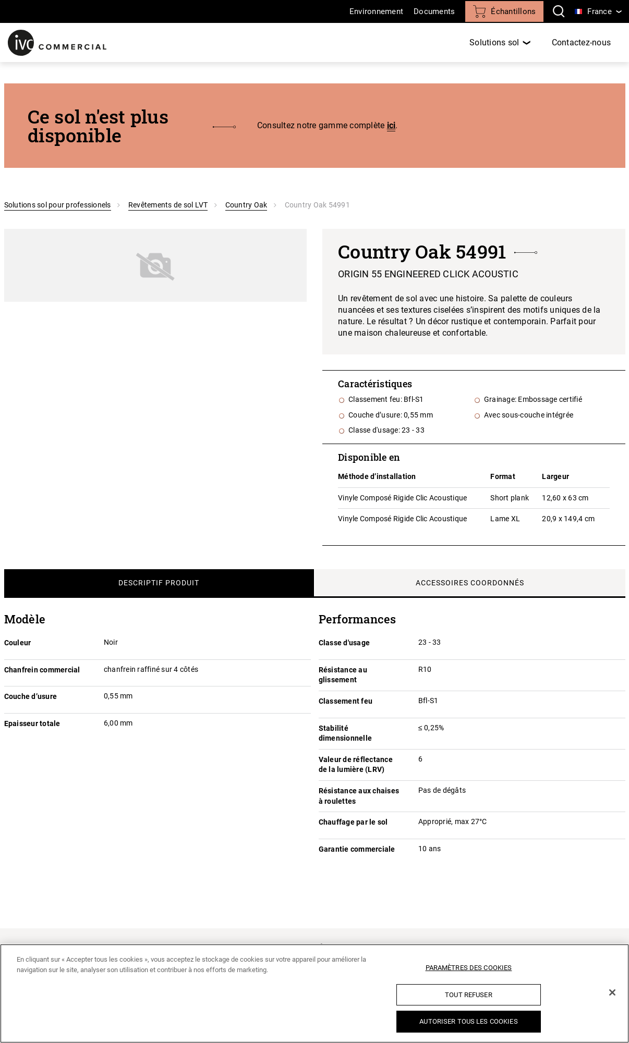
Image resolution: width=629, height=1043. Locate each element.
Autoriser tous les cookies (468, 1021)
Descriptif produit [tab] (158, 583)
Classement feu (346, 701)
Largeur (555, 476)
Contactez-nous (581, 42)
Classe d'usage (344, 643)
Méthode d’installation (377, 476)
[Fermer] (612, 992)
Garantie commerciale (357, 849)
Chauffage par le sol (353, 822)
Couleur (17, 643)
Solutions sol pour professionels (57, 205)
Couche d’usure (30, 696)
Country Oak (246, 205)
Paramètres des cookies (469, 968)
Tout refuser (468, 995)
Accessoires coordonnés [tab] (470, 583)
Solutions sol (494, 42)
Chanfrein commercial (42, 670)
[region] (314, 993)
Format (502, 476)
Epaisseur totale (32, 723)
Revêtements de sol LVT (168, 205)
